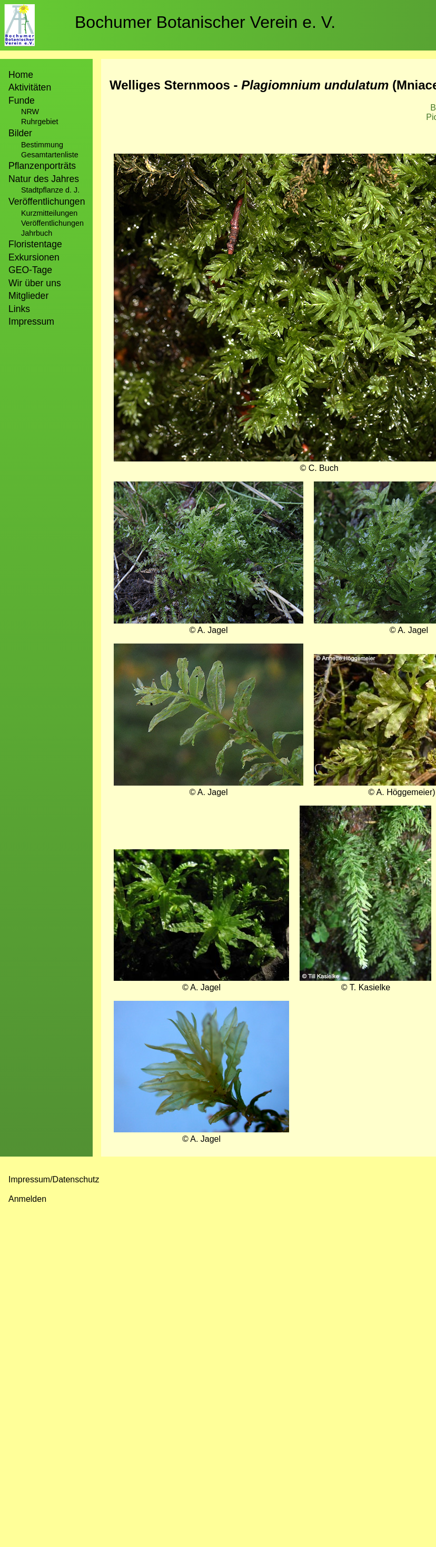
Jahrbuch (36, 233)
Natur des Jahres (43, 179)
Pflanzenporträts (42, 165)
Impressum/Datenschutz (54, 1179)
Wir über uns (34, 283)
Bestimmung (42, 144)
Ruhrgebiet (39, 121)
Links (19, 309)
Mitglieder (28, 295)
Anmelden (27, 1198)
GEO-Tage (30, 270)
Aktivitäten (29, 87)
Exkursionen (34, 257)
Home (20, 74)
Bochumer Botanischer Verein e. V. (205, 22)
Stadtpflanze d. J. (50, 190)
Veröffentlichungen (52, 223)
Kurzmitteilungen (49, 213)
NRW (30, 111)
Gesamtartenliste (49, 154)
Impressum (31, 321)
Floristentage (35, 244)
